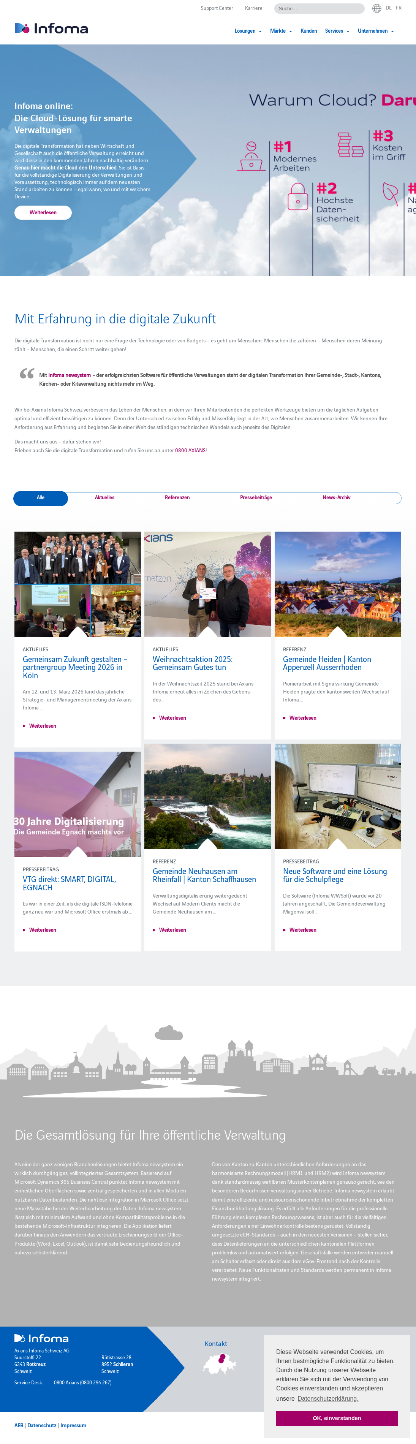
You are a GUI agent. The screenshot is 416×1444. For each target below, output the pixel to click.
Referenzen (177, 497)
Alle (40, 497)
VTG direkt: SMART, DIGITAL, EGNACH (69, 882)
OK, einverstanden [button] (337, 1418)
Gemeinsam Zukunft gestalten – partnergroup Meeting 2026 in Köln (75, 666)
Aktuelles (104, 497)
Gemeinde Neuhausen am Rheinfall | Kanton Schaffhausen (204, 874)
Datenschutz (41, 1425)
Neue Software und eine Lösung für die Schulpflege (335, 874)
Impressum (73, 1425)
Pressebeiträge (256, 497)
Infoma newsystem (70, 374)
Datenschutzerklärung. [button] (328, 1398)
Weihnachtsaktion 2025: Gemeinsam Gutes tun (193, 662)
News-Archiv (336, 497)
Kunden (309, 30)
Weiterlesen (43, 212)
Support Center (217, 7)
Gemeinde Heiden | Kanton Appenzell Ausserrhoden (327, 662)
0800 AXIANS (190, 450)
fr (399, 7)
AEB (18, 1425)
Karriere (254, 7)
